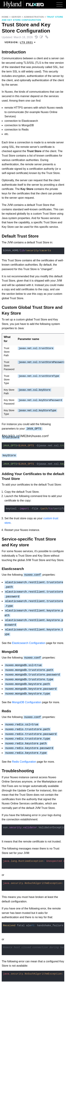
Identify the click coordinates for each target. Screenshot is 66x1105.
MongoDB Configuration (26, 702)
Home (5, 17)
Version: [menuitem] (20, 42)
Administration (34, 17)
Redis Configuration (24, 761)
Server (16, 17)
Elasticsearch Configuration (29, 643)
